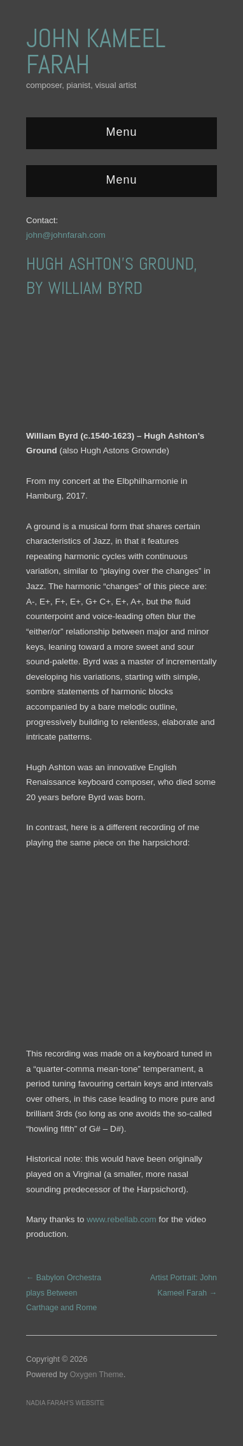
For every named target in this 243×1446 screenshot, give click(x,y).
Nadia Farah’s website (65, 1402)
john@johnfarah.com (66, 235)
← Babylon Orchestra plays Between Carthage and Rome (63, 1292)
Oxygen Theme (96, 1374)
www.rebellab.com (121, 1219)
